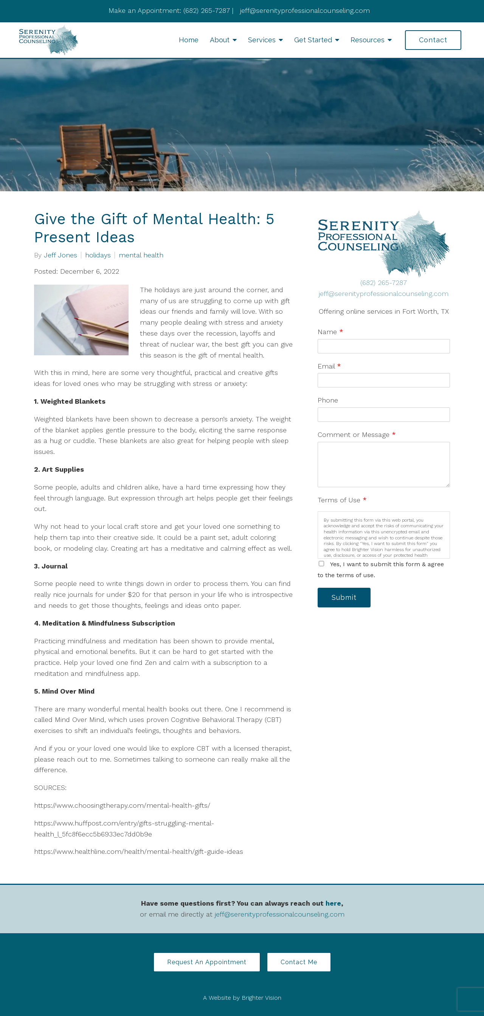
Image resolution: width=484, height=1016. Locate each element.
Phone (328, 400)
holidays (98, 255)
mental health (141, 255)
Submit (344, 597)
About (220, 40)
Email (329, 366)
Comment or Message (357, 434)
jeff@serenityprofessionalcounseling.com (383, 293)
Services (262, 40)
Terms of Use (342, 500)
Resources (368, 40)
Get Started (313, 40)
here (333, 903)
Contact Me (299, 962)
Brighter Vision (261, 997)
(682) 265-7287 (383, 283)
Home (189, 40)
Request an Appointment (207, 962)
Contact (433, 40)
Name (330, 332)
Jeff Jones (60, 255)
